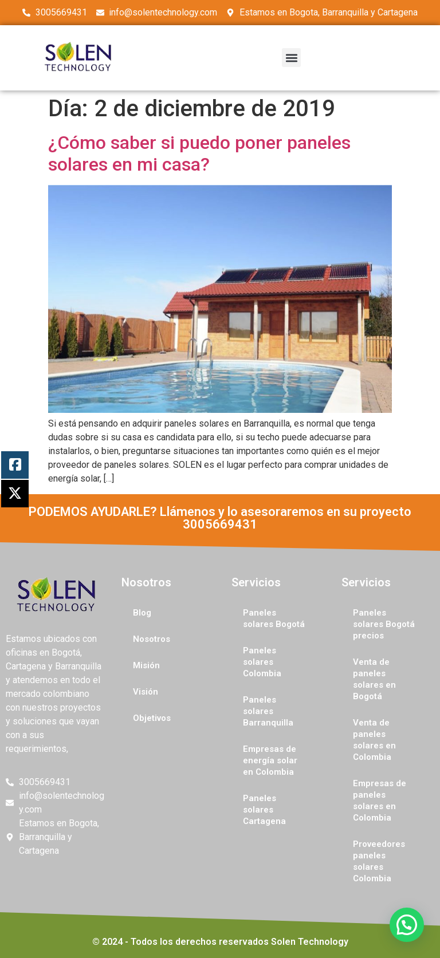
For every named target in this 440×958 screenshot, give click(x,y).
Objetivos (152, 718)
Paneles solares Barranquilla (268, 711)
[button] (291, 57)
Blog (142, 613)
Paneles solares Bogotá (274, 618)
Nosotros (151, 639)
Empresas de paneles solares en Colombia (379, 800)
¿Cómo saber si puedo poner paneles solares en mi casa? (199, 153)
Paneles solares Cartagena (264, 809)
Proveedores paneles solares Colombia (379, 861)
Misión (146, 665)
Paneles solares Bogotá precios (384, 624)
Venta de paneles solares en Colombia (374, 739)
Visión (145, 692)
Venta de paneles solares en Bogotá (374, 679)
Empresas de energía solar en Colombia (270, 760)
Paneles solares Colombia (262, 662)
